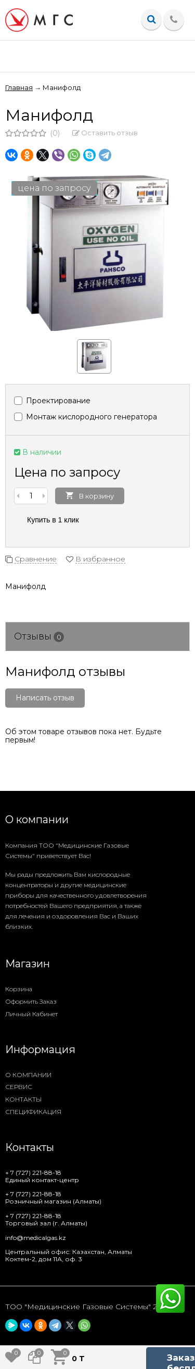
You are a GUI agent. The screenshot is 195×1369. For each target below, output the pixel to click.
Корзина (18, 989)
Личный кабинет (31, 1014)
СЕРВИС (18, 1087)
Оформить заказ (31, 1001)
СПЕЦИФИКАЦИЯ (33, 1112)
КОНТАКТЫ (23, 1099)
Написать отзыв (45, 697)
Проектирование (52, 400)
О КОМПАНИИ (28, 1075)
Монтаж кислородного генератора (85, 416)
